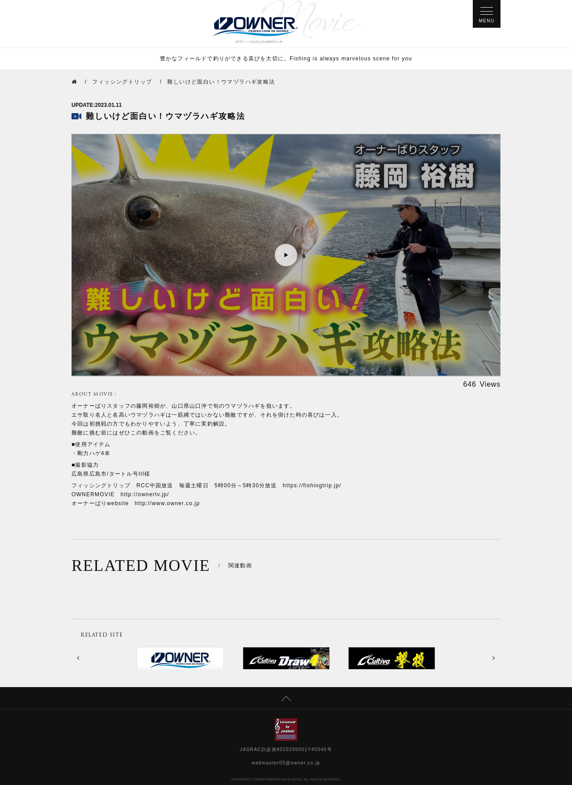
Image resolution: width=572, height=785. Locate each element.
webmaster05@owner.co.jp (286, 762)
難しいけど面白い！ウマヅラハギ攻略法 (221, 82)
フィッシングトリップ (122, 82)
